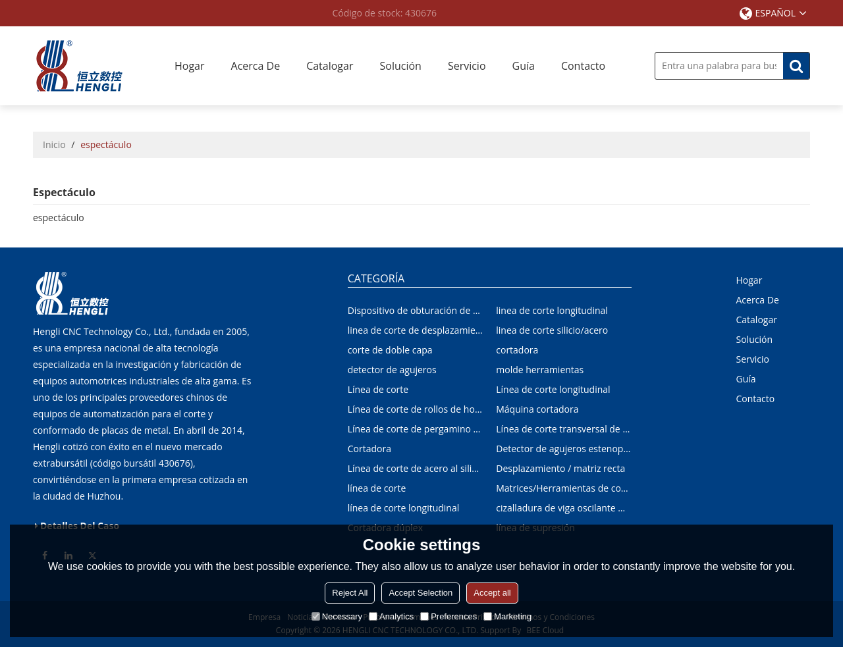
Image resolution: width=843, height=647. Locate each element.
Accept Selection (420, 593)
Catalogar (329, 66)
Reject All (349, 593)
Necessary (337, 616)
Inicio (54, 144)
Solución (400, 66)
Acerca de (256, 66)
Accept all (492, 593)
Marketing (507, 616)
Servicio (467, 66)
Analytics (391, 616)
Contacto (583, 66)
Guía (523, 66)
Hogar (190, 66)
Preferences (448, 616)
